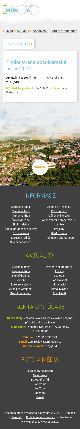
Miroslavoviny (59, 289)
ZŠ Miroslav (22, 9)
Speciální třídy (21, 211)
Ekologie (59, 275)
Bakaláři (16, 417)
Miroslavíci (59, 284)
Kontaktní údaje (21, 206)
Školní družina (21, 220)
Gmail (40, 397)
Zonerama (40, 384)
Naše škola (40, 375)
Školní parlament (20, 242)
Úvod (9, 31)
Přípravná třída (21, 215)
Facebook (40, 392)
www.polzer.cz (50, 421)
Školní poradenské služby (21, 228)
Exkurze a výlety (21, 284)
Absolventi (40, 31)
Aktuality (23, 31)
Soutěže (21, 280)
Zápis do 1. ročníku (59, 206)
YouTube (40, 388)
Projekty (59, 228)
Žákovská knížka (59, 215)
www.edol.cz (29, 421)
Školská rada (21, 233)
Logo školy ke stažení (40, 370)
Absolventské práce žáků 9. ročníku (59, 222)
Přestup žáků (59, 211)
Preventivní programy (59, 266)
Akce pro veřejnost (20, 289)
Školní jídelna (20, 224)
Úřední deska (59, 233)
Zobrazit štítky (17, 44)
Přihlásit (70, 413)
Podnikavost (59, 280)
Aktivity (59, 271)
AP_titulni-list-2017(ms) (21, 77)
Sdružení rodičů (20, 237)
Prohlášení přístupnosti (59, 237)
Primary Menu (59, 9)
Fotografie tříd (40, 379)
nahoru (40, 167)
